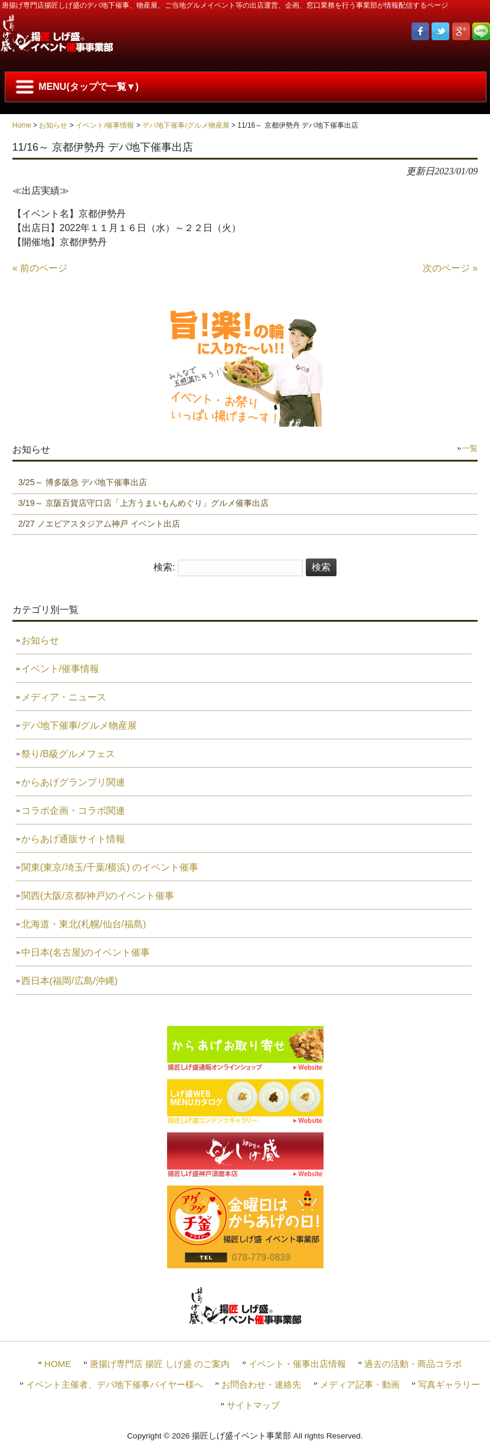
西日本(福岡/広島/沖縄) (69, 981)
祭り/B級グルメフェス (68, 754)
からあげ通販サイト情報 (73, 839)
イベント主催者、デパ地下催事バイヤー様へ (114, 1384)
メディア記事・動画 (360, 1384)
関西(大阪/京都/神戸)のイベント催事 (98, 896)
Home (21, 125)
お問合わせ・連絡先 (261, 1384)
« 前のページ (39, 268)
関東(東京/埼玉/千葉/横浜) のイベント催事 (109, 867)
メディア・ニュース (63, 697)
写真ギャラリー (449, 1384)
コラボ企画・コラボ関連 (73, 811)
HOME (57, 1364)
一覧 (470, 448)
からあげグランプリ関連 (73, 782)
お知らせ (53, 125)
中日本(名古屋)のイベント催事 (86, 952)
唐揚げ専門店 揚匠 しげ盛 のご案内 (160, 1364)
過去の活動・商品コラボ (413, 1364)
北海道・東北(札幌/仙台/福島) (83, 924)
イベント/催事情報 (105, 125)
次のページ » (450, 268)
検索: (164, 567)
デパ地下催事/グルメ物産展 (185, 125)
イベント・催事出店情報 (297, 1364)
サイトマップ (253, 1405)
